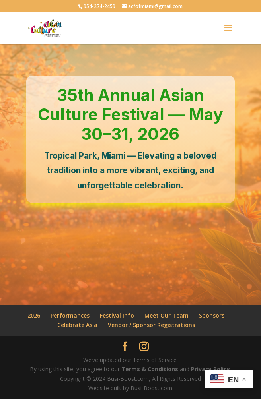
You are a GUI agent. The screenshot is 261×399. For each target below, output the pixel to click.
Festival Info (117, 315)
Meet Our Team (166, 315)
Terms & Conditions (149, 369)
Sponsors (211, 315)
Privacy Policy (210, 369)
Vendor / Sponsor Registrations (151, 325)
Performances (70, 315)
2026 (33, 315)
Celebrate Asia (77, 325)
